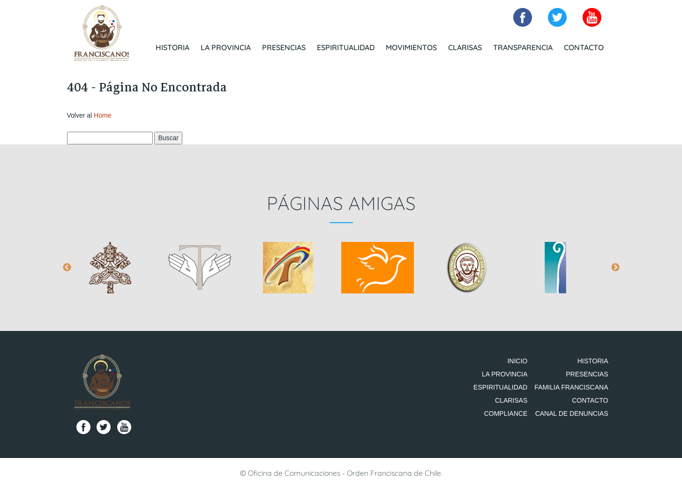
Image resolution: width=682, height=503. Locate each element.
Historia (172, 47)
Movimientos (411, 47)
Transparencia (523, 47)
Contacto (584, 47)
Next (615, 271)
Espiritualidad (346, 47)
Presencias (284, 47)
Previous (67, 271)
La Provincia (226, 47)
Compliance (512, 443)
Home (102, 118)
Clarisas (465, 47)
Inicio (524, 364)
